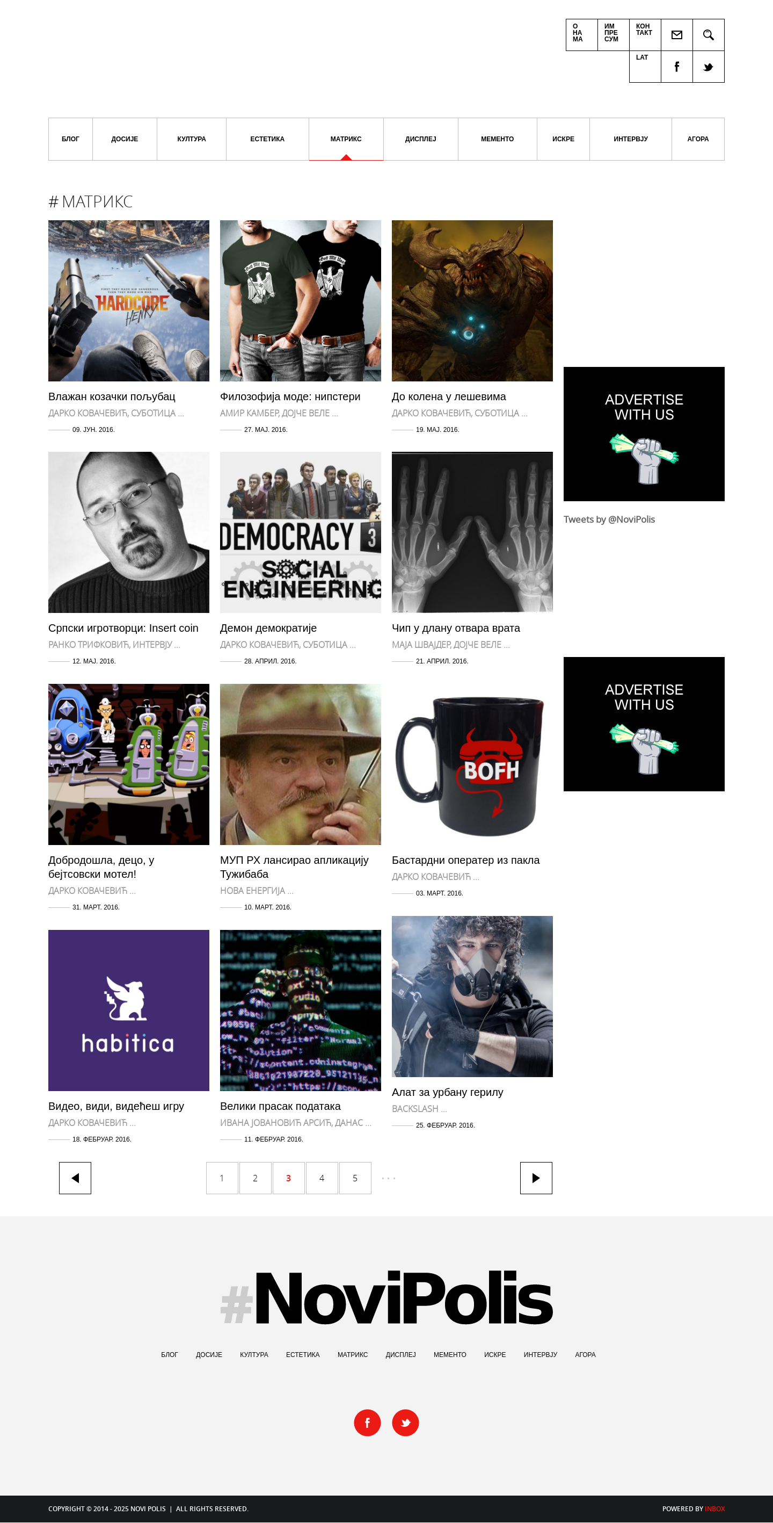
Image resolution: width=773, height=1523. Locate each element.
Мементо (497, 139)
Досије (125, 139)
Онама (578, 33)
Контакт (644, 30)
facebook (677, 67)
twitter (709, 67)
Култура (192, 139)
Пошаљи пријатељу (677, 35)
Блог (70, 139)
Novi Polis (214, 54)
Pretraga (709, 35)
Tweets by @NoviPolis (609, 519)
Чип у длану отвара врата (456, 628)
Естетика (268, 139)
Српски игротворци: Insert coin (123, 628)
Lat (642, 57)
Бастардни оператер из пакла (466, 860)
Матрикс (346, 147)
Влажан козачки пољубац (112, 396)
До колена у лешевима (449, 396)
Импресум (611, 33)
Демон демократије (268, 628)
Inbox (715, 1508)
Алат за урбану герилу (448, 1092)
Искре (563, 139)
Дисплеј (420, 139)
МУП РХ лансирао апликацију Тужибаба (294, 867)
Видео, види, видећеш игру (116, 1106)
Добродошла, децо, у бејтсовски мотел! (101, 867)
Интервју (631, 139)
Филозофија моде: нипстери (290, 396)
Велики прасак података (280, 1106)
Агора (698, 139)
